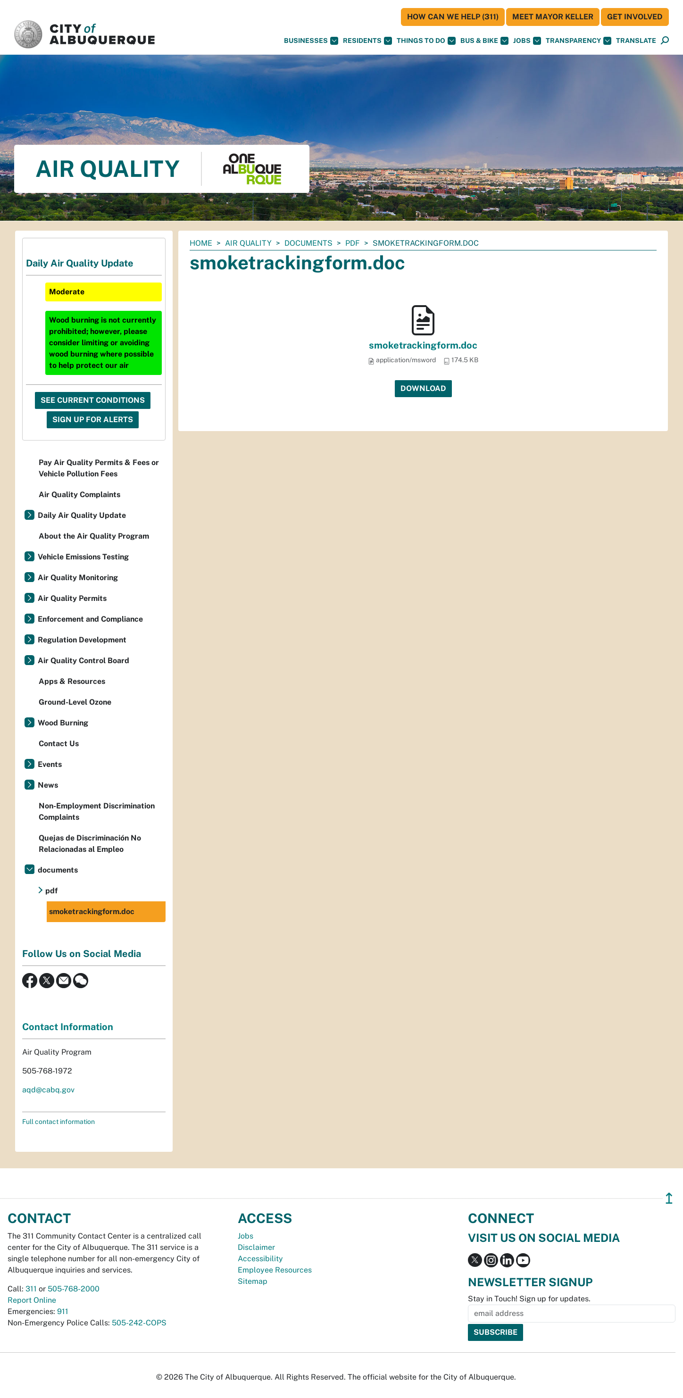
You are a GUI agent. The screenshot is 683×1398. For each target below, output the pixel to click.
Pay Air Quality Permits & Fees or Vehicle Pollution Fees (99, 468)
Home (201, 243)
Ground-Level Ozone (75, 702)
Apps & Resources (72, 681)
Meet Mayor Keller (552, 16)
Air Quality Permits (72, 598)
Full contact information (58, 1121)
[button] (636, 41)
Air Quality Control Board (83, 660)
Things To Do (426, 41)
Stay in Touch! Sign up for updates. (529, 1298)
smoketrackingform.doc (423, 345)
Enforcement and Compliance (90, 619)
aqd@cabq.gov (48, 1089)
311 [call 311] (31, 1288)
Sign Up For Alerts (92, 419)
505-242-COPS (139, 1322)
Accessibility (260, 1258)
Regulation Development (82, 639)
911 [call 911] (62, 1311)
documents (308, 243)
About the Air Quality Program (94, 536)
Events (50, 764)
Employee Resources (275, 1269)
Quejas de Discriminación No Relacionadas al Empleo (90, 843)
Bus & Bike (484, 41)
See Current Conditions (93, 400)
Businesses (311, 41)
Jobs (527, 41)
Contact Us (59, 743)
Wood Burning (63, 722)
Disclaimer (256, 1247)
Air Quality (248, 243)
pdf (352, 243)
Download (423, 388)
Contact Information (67, 1026)
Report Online (32, 1300)
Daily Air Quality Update (82, 515)
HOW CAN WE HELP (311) (453, 16)
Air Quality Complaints (79, 494)
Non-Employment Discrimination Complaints (97, 811)
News (48, 785)
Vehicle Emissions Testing (83, 556)
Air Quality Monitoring (78, 577)
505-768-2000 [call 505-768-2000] (74, 1288)
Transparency (578, 41)
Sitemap (252, 1281)
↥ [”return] (669, 1198)
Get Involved (635, 16)
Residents (367, 41)
